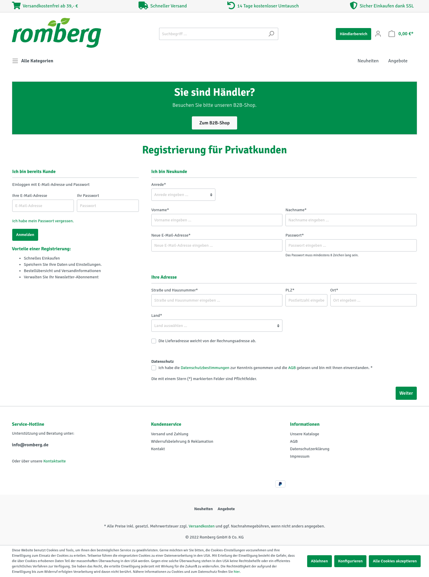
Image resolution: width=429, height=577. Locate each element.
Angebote (226, 508)
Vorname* (160, 209)
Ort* (334, 290)
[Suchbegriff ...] (212, 34)
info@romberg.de (30, 445)
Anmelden (25, 234)
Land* (156, 315)
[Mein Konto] (378, 34)
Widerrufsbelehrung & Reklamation (182, 441)
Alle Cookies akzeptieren (395, 561)
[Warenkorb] (401, 34)
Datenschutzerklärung (309, 448)
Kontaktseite (54, 461)
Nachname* (296, 209)
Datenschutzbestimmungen (205, 367)
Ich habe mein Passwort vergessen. (43, 220)
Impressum (300, 456)
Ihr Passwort (88, 195)
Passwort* (294, 235)
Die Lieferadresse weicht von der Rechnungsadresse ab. (207, 340)
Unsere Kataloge (304, 433)
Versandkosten (201, 526)
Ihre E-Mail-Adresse (29, 195)
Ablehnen (319, 561)
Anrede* (158, 184)
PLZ (289, 290)
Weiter (406, 393)
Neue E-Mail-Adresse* (171, 235)
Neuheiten (203, 508)
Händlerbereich (353, 33)
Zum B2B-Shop (214, 123)
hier (237, 572)
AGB (292, 367)
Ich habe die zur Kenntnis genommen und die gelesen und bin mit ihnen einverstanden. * (265, 367)
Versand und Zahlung (169, 433)
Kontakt (158, 448)
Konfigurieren (350, 561)
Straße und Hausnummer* (174, 290)
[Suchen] (271, 34)
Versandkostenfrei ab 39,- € (45, 6)
